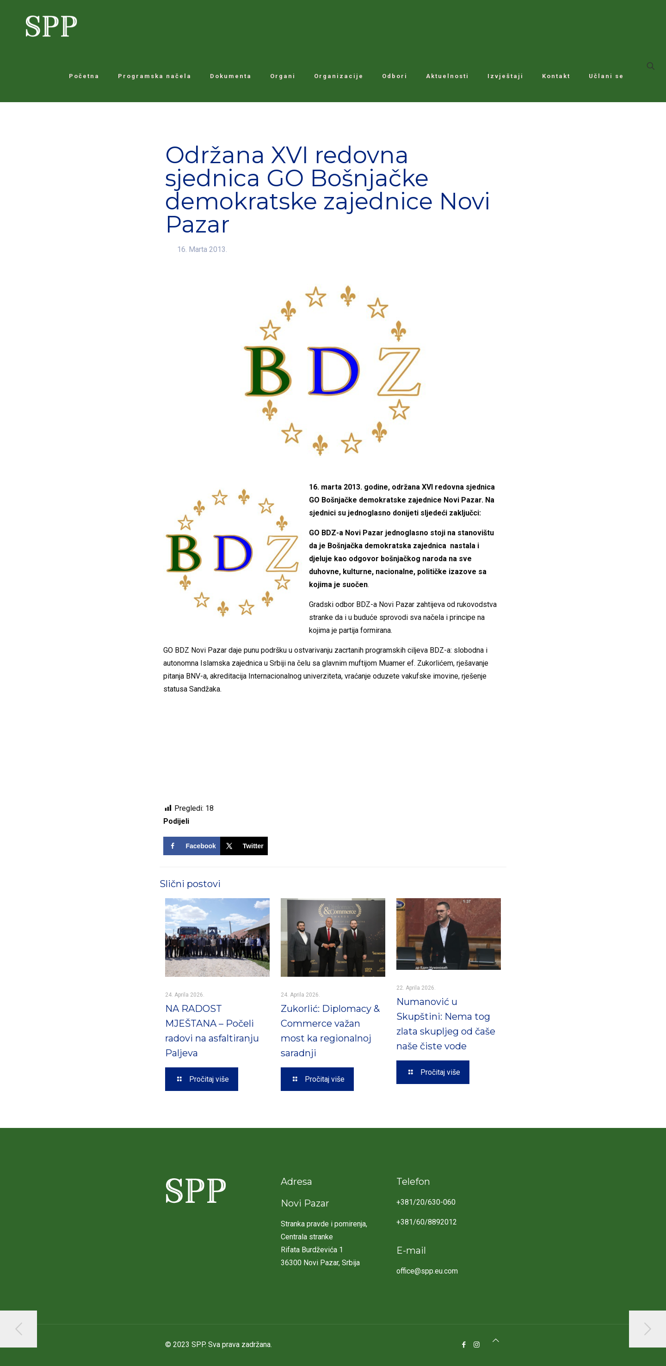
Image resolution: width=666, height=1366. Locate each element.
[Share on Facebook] (191, 846)
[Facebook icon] (464, 1345)
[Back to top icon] (496, 1340)
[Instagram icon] (476, 1345)
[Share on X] (244, 846)
